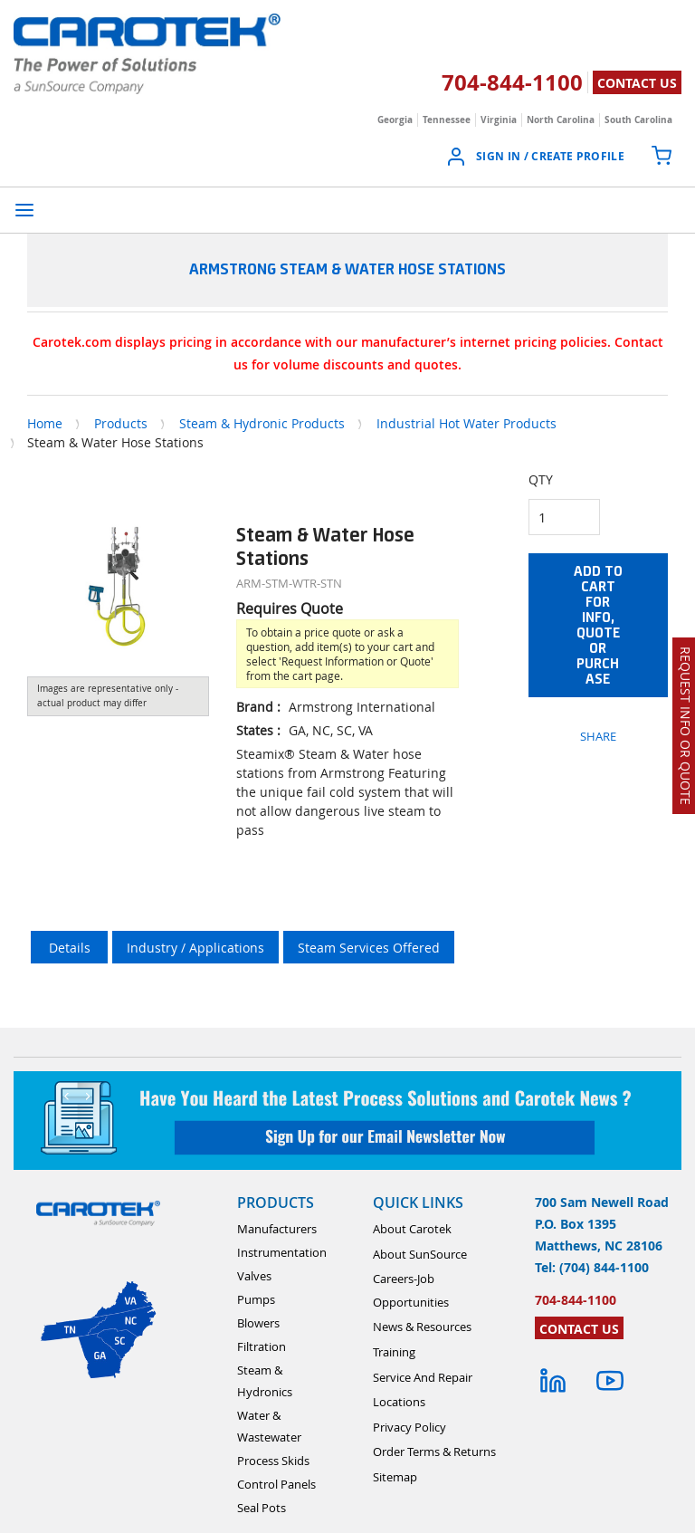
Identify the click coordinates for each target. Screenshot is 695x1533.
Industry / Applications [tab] (195, 947)
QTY (540, 479)
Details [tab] (69, 947)
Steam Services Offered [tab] (369, 947)
